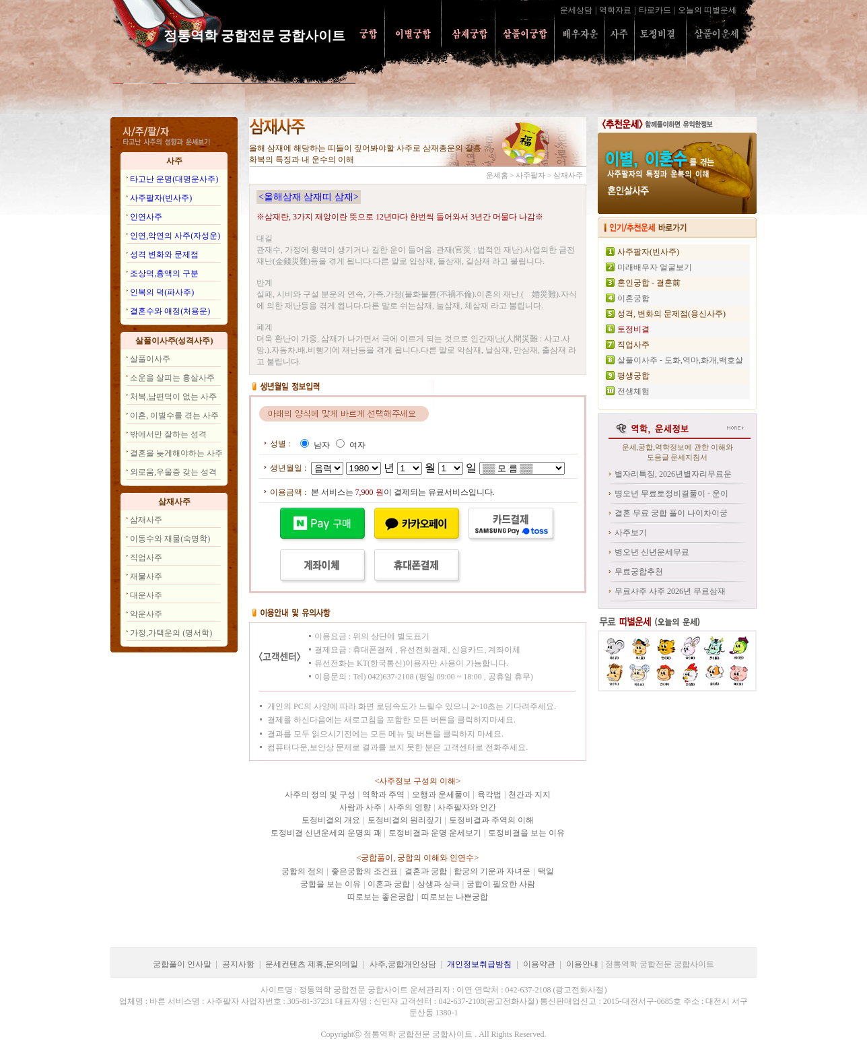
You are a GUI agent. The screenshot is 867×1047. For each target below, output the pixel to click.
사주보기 (631, 532)
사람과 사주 (360, 807)
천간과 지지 (529, 794)
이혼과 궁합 (389, 884)
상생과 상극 (438, 884)
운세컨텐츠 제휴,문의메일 (311, 964)
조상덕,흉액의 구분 (164, 273)
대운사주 (146, 595)
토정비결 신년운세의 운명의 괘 (326, 833)
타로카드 (655, 10)
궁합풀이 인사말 (182, 964)
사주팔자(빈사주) (161, 198)
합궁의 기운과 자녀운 (492, 871)
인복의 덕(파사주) (162, 292)
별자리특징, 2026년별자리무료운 (673, 474)
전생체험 (633, 391)
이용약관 (539, 964)
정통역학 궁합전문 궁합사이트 (259, 35)
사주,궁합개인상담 (403, 964)
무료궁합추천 (639, 571)
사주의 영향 (409, 807)
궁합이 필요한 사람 (500, 884)
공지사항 (238, 964)
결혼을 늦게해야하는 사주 (176, 453)
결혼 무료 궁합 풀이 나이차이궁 (671, 513)
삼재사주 (146, 520)
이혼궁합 (633, 298)
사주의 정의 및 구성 (320, 794)
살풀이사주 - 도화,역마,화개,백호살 (680, 360)
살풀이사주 (150, 359)
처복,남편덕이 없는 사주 (173, 396)
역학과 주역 (383, 794)
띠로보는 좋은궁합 (380, 897)
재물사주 (146, 576)
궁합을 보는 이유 (330, 884)
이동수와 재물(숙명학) (170, 538)
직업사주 (146, 557)
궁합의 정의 (302, 871)
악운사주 (146, 614)
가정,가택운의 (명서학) (171, 633)
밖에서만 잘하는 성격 (168, 434)
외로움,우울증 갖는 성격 (173, 472)
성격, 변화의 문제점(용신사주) (671, 313)
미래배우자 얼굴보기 (654, 267)
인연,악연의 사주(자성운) (175, 235)
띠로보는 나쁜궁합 (454, 897)
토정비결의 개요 (331, 820)
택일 (546, 871)
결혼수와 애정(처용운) (170, 311)
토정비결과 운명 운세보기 (434, 833)
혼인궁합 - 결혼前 (649, 283)
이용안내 (582, 964)
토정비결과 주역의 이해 (491, 820)
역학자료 (615, 10)
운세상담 (576, 10)
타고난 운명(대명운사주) (174, 179)
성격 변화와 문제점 (164, 254)
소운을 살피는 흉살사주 (172, 377)
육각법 (489, 794)
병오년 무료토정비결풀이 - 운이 (671, 493)
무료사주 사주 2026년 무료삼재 (670, 591)
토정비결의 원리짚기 (405, 820)
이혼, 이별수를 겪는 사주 (174, 415)
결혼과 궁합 (426, 871)
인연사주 (146, 217)
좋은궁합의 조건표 (364, 871)
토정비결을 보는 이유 (526, 833)
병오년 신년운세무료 (652, 552)
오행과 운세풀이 (441, 794)
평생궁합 (633, 375)
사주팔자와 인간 (467, 807)
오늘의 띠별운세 (707, 10)
